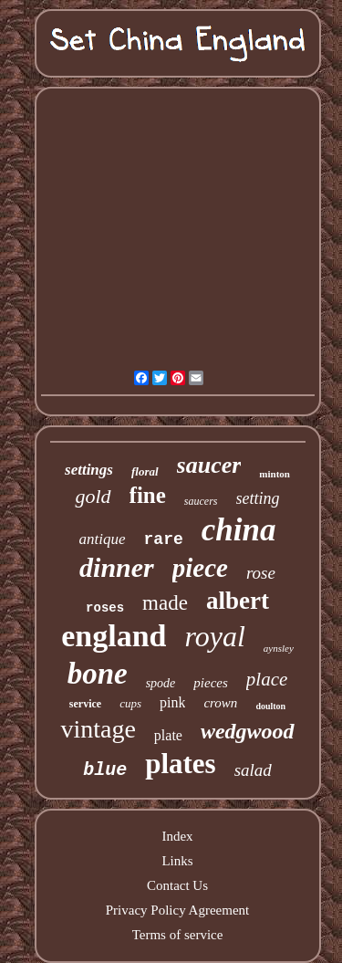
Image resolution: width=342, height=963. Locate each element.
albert (237, 600)
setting (258, 498)
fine (148, 495)
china (239, 530)
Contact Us (177, 885)
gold (92, 496)
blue (105, 769)
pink (172, 702)
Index (176, 836)
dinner (116, 567)
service (85, 703)
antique (102, 539)
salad (253, 770)
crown (220, 703)
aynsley (279, 648)
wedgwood (248, 731)
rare (163, 539)
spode (161, 683)
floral (145, 471)
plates (180, 764)
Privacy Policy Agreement (177, 910)
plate (168, 735)
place (266, 679)
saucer (209, 465)
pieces (210, 682)
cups (130, 703)
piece (200, 567)
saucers (201, 501)
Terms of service (177, 934)
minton (274, 473)
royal (214, 636)
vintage (97, 729)
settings (89, 469)
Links (176, 860)
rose (260, 572)
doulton (270, 706)
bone (97, 673)
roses (105, 608)
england (113, 636)
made (165, 602)
